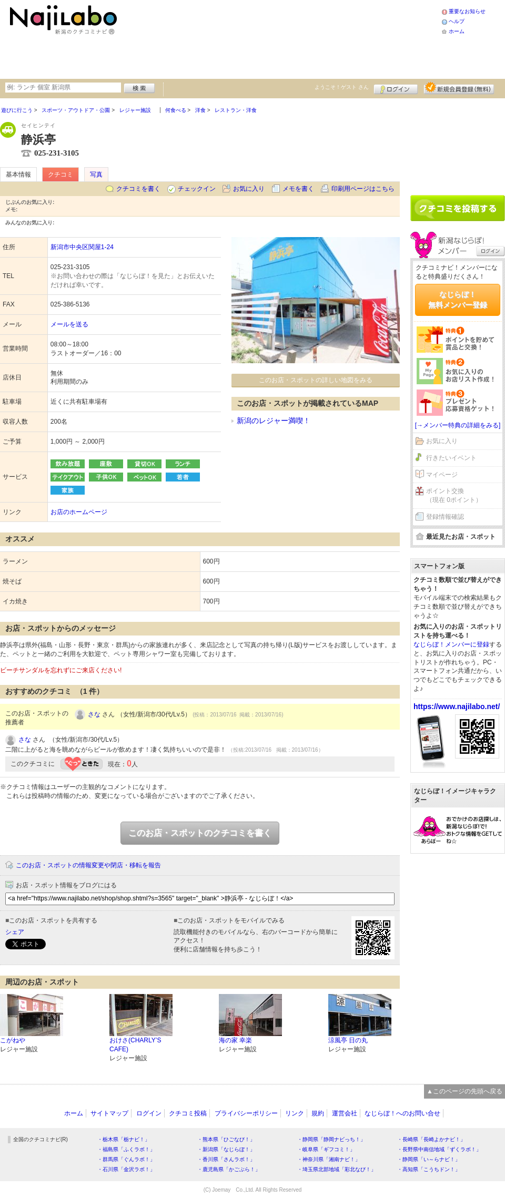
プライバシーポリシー (246, 1113)
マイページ (442, 474)
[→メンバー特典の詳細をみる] (458, 425)
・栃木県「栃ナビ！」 (123, 1139)
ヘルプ (456, 21)
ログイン (395, 88)
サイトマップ (109, 1113)
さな (94, 714)
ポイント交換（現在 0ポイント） (454, 495)
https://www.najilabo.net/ (456, 706)
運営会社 (344, 1113)
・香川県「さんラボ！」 (226, 1159)
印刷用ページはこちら (363, 188)
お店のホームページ (78, 512)
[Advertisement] (196, 38)
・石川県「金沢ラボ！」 (126, 1169)
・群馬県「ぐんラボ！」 (126, 1159)
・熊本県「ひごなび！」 (226, 1139)
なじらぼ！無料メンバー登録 (457, 299)
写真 (96, 174)
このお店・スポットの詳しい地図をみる (315, 380)
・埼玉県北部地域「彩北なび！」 (336, 1169)
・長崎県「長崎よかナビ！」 (431, 1139)
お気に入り (249, 188)
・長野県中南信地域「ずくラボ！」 (439, 1149)
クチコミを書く (138, 188)
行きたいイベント (451, 458)
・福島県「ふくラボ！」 (126, 1149)
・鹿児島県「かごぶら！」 (228, 1169)
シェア (14, 932)
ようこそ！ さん (342, 87)
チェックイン (197, 188)
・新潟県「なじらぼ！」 (226, 1149)
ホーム (456, 31)
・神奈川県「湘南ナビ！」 (328, 1159)
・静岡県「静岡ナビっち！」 (331, 1139)
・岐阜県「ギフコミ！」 (326, 1149)
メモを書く (298, 188)
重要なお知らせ (467, 11)
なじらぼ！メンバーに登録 (451, 644)
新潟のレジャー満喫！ (273, 420)
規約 (317, 1113)
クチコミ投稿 (188, 1113)
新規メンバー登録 (458, 88)
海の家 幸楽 (235, 1040)
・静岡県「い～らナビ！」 (428, 1159)
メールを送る (69, 324)
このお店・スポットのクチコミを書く (199, 832)
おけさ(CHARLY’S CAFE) (135, 1045)
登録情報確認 (445, 516)
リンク (294, 1113)
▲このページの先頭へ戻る (464, 1091)
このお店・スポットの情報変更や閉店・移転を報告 (88, 865)
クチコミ (60, 174)
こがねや (12, 1040)
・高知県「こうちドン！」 (428, 1169)
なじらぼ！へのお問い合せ (402, 1113)
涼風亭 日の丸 (348, 1040)
